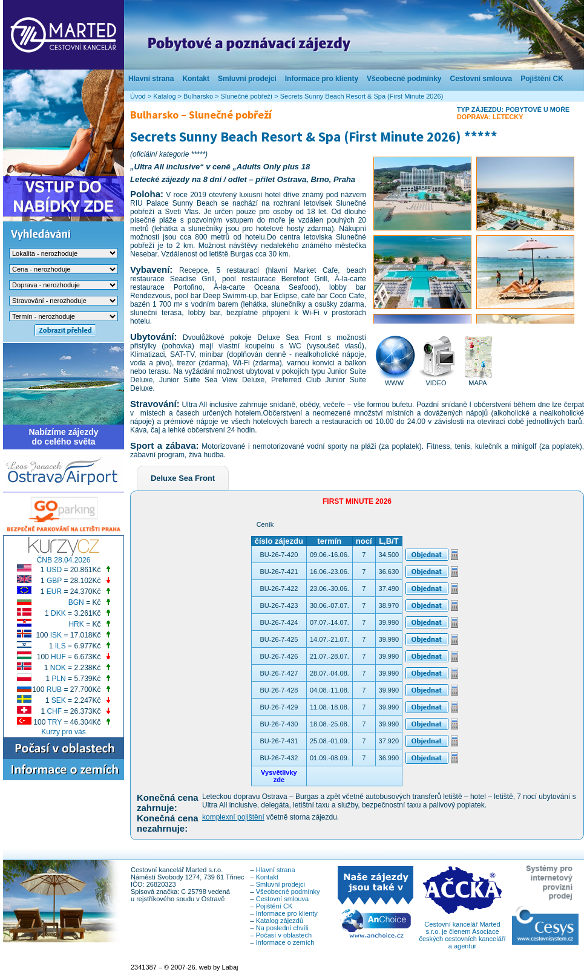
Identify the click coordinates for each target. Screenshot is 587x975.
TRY (55, 722)
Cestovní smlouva (481, 78)
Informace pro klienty (321, 78)
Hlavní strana (151, 78)
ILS (60, 646)
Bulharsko (198, 96)
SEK (58, 700)
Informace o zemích (285, 942)
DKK (58, 613)
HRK (76, 624)
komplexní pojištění (233, 817)
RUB (54, 689)
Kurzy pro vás (63, 732)
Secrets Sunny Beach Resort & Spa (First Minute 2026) (362, 96)
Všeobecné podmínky (404, 78)
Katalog (164, 96)
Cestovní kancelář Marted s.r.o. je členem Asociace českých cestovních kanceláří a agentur (462, 932)
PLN (58, 678)
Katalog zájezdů (279, 920)
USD (54, 570)
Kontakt (195, 78)
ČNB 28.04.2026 (64, 560)
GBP (54, 580)
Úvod (138, 96)
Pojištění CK (541, 78)
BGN (76, 602)
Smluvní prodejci (247, 78)
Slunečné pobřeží (247, 96)
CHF (54, 711)
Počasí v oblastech (284, 935)
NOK (58, 668)
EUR (54, 591)
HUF (58, 657)
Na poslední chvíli (282, 927)
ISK (56, 635)
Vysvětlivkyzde (279, 776)
